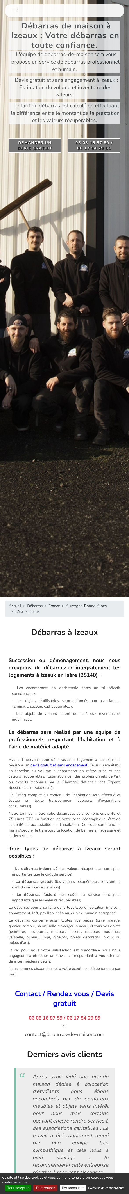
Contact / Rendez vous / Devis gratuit (64, 998)
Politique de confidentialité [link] (106, 1188)
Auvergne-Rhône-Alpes (86, 605)
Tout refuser (45, 1187)
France (54, 605)
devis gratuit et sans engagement (58, 765)
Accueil (15, 605)
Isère (19, 611)
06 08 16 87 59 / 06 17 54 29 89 (64, 1017)
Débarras (35, 605)
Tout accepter (18, 1187)
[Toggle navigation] (14, 10)
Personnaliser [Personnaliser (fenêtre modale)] (73, 1187)
